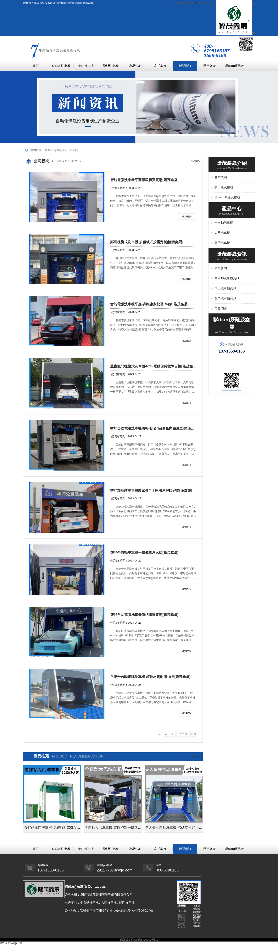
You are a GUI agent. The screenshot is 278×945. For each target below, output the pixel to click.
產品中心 (135, 66)
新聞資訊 (185, 66)
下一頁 (183, 733)
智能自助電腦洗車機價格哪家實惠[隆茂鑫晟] (144, 615)
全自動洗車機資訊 (226, 278)
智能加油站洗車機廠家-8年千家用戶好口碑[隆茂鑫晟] (151, 490)
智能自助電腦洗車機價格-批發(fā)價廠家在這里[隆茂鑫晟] (152, 428)
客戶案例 (160, 66)
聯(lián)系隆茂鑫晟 (227, 197)
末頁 (193, 733)
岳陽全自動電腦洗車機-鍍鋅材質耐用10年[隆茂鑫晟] (150, 677)
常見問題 (220, 308)
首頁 (35, 66)
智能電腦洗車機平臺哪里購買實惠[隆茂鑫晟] (144, 180)
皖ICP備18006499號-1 (144, 939)
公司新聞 (72, 150)
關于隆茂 (209, 66)
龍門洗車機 (110, 66)
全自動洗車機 (61, 66)
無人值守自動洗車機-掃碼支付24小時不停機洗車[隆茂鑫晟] (173, 829)
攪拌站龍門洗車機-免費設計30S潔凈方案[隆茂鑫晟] (52, 829)
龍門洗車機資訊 (225, 298)
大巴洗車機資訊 (225, 288)
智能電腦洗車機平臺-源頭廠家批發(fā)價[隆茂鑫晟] (149, 304)
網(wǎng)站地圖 (184, 2)
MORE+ (196, 161)
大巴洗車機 (86, 66)
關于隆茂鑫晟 (223, 187)
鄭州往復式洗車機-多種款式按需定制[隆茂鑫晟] (146, 242)
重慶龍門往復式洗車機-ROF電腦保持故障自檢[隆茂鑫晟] (151, 366)
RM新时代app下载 (11, 943)
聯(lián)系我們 (205, 2)
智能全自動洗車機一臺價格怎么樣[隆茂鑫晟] (144, 553)
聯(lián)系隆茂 (234, 66)
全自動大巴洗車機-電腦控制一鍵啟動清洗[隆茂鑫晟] (113, 829)
